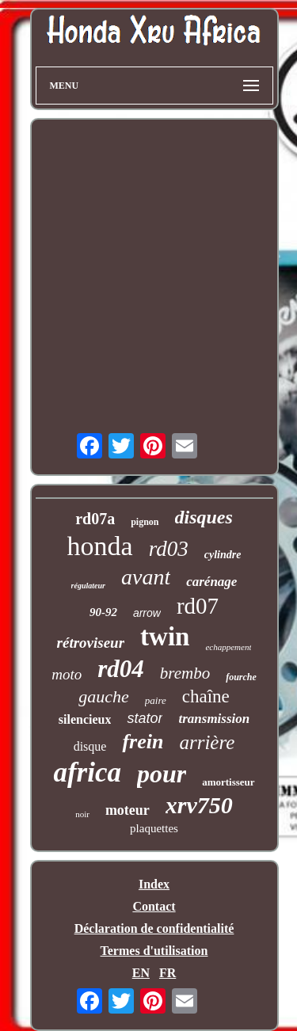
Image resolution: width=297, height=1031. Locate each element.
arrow (147, 613)
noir (82, 814)
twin (164, 636)
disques (204, 517)
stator (144, 718)
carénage (211, 581)
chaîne (206, 696)
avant (145, 577)
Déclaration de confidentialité (154, 928)
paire (155, 700)
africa (87, 772)
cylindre (223, 555)
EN (141, 973)
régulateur (88, 585)
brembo (185, 673)
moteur (127, 810)
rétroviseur (91, 642)
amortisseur (228, 782)
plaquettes (154, 828)
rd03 (168, 549)
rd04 (120, 669)
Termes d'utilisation (154, 950)
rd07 (198, 605)
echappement (228, 647)
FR (167, 973)
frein (142, 741)
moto (66, 674)
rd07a (95, 518)
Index (154, 884)
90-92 (103, 612)
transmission (213, 718)
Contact (153, 906)
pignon (144, 521)
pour (161, 773)
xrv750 (199, 805)
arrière (206, 742)
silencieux (85, 719)
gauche (103, 696)
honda (100, 546)
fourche (241, 677)
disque (90, 746)
